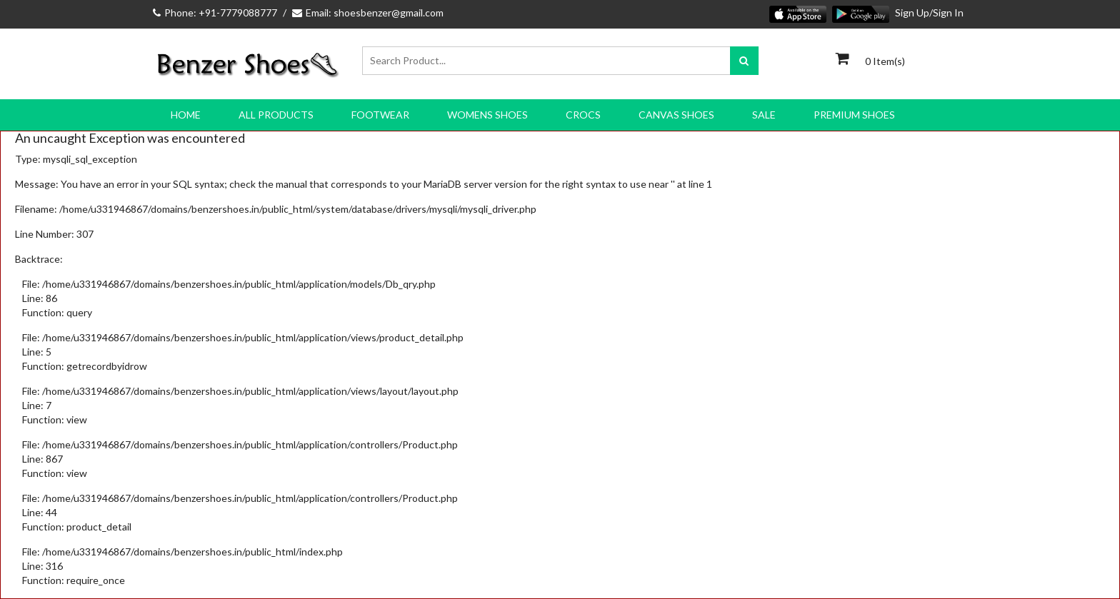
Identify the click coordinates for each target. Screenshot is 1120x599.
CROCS (583, 115)
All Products (276, 115)
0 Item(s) (885, 61)
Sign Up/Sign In (929, 12)
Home (186, 115)
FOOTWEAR (380, 115)
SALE (764, 115)
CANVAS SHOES (676, 115)
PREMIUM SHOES (854, 115)
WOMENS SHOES (487, 115)
